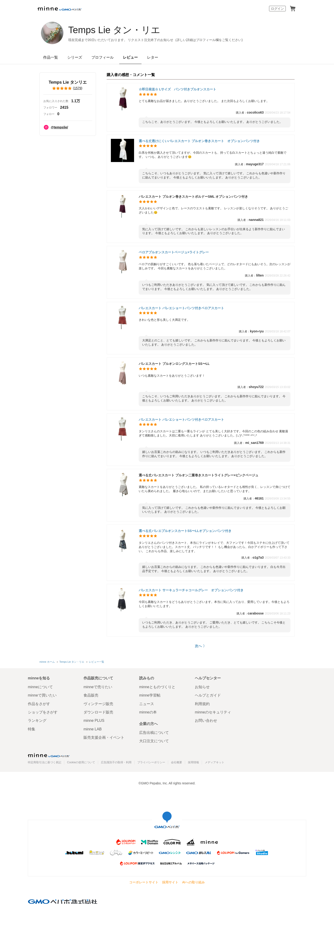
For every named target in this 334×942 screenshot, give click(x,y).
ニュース (146, 704)
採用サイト (170, 882)
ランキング (37, 720)
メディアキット (214, 762)
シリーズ (74, 57)
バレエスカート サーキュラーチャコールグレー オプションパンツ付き (191, 590)
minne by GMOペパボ (60, 8)
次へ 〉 (200, 646)
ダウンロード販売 (98, 712)
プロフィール (102, 57)
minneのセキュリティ (213, 712)
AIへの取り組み (193, 882)
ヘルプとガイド (208, 695)
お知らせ (202, 687)
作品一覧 (50, 57)
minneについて (40, 687)
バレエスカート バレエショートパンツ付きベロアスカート (181, 308)
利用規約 (202, 704)
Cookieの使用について (81, 762)
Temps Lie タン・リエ (114, 30)
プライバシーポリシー (151, 762)
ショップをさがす (43, 712)
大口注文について (154, 741)
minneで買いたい (42, 695)
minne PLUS (94, 720)
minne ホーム (47, 661)
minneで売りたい (98, 687)
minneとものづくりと (157, 687)
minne (49, 755)
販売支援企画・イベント (104, 737)
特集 (31, 729)
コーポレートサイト (143, 882)
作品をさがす (39, 704)
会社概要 (176, 762)
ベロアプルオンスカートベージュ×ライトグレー (174, 252)
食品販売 (91, 695)
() (67, 88)
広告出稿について (154, 733)
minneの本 (148, 712)
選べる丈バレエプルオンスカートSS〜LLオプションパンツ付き (185, 531)
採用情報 (193, 762)
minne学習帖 (150, 695)
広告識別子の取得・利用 (116, 762)
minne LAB (93, 729)
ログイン (277, 8)
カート (292, 8)
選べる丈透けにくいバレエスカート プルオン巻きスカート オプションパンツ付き (199, 141)
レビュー (130, 57)
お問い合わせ (206, 720)
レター (152, 57)
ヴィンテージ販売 (98, 704)
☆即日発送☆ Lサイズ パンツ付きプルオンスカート (177, 89)
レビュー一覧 (96, 661)
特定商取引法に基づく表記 (44, 762)
